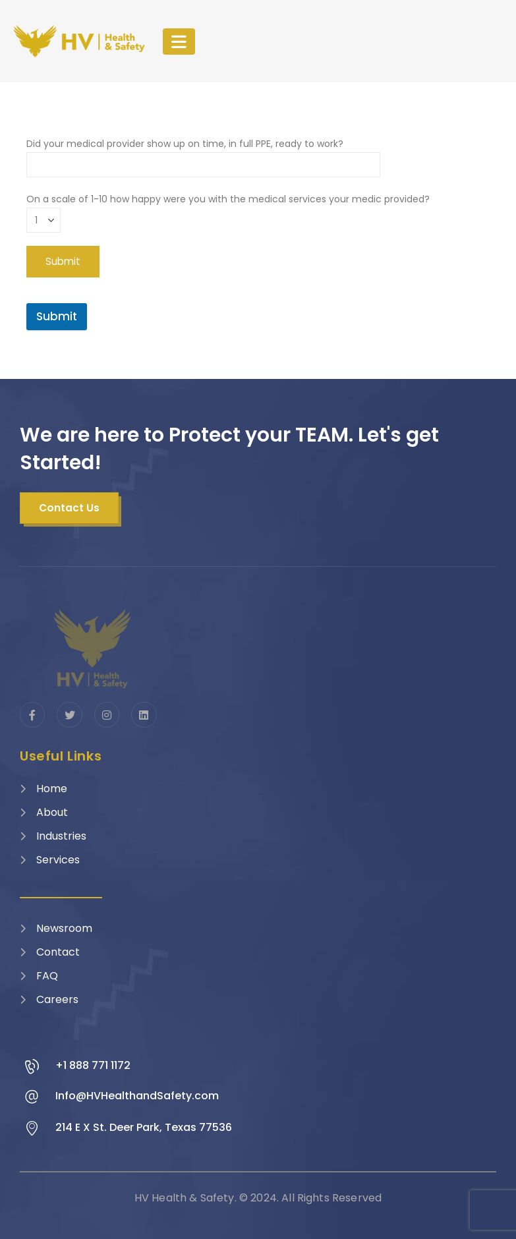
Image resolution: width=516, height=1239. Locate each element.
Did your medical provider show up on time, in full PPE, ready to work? (203, 154)
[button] (69, 508)
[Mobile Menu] (179, 41)
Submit (56, 316)
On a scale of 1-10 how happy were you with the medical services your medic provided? (228, 209)
